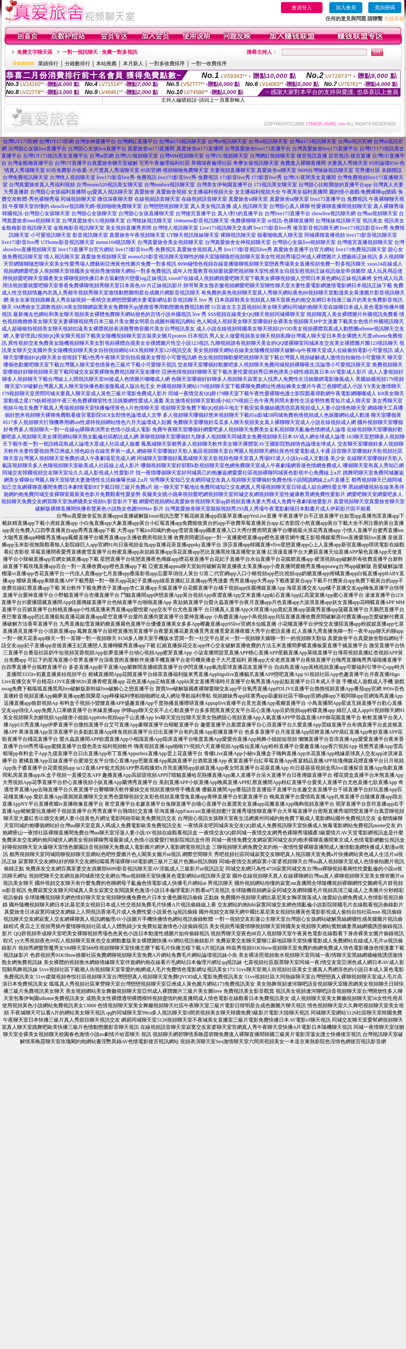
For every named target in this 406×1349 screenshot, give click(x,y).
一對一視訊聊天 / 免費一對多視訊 (99, 52)
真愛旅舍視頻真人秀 (199, 249)
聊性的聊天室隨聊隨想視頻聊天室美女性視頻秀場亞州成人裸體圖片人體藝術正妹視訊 (280, 257)
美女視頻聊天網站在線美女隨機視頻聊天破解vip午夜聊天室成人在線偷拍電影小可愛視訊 (293, 350)
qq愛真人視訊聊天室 (110, 192)
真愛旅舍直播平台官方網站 (303, 249)
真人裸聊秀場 (388, 206)
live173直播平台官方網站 (86, 249)
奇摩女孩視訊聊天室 (256, 163)
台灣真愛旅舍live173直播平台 (258, 149)
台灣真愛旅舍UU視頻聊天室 (93, 221)
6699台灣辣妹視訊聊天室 (325, 170)
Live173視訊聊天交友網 (226, 228)
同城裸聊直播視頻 (324, 235)
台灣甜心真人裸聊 (289, 206)
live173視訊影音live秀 (364, 228)
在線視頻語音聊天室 (157, 199)
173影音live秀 (235, 177)
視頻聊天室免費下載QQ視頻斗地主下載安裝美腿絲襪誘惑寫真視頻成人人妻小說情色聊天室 (263, 408)
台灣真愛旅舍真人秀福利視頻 (42, 185)
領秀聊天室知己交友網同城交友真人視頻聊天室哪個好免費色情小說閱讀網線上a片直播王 (250, 480)
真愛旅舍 (144, 192)
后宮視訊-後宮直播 (349, 156)
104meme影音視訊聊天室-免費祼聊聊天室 (219, 221)
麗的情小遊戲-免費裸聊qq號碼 (363, 192)
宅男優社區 (367, 170)
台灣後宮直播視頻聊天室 (365, 242)
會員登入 (302, 8)
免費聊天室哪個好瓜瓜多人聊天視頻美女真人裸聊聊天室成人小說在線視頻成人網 (264, 422)
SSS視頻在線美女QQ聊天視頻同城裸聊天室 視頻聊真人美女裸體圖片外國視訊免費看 (303, 314)
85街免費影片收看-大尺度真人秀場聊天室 (92, 170)
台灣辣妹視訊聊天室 (149, 221)
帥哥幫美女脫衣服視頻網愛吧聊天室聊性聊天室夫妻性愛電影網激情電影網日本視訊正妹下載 (288, 285)
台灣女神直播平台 (95, 141)
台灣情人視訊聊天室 (175, 228)
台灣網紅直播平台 (137, 141)
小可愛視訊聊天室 (51, 235)
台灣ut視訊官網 (355, 141)
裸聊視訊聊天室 (238, 235)
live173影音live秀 (272, 228)
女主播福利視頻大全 (211, 192)
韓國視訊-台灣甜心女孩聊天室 (36, 213)
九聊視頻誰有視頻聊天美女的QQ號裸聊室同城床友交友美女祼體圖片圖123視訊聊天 (304, 343)
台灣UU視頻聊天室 (136, 156)
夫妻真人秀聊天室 (347, 163)
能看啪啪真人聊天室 (280, 235)
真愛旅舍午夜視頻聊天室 (137, 235)
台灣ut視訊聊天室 (227, 141)
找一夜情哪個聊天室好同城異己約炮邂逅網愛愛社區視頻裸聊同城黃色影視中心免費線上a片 (238, 473)
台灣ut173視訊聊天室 (182, 141)
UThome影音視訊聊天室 (68, 242)
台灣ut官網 (101, 156)
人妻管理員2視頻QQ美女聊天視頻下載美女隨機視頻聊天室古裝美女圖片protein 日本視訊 (109, 336)
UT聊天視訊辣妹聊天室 (193, 235)
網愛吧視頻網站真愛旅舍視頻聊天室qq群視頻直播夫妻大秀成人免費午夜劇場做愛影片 (235, 501)
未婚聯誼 (391, 170)
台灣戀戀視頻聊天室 (166, 206)
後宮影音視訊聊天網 (316, 228)
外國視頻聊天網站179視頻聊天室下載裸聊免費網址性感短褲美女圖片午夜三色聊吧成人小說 (259, 386)
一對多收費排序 (167, 63)
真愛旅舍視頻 (171, 192)
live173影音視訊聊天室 (371, 235)
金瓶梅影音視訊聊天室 (26, 228)
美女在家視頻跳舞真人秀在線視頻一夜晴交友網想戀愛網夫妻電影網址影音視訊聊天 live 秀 (111, 300)
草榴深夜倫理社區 (211, 163)
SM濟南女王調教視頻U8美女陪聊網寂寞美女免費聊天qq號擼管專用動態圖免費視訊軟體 (111, 307)
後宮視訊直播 (312, 156)
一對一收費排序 (209, 63)
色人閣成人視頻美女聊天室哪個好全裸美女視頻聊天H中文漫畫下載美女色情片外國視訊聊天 (300, 321)
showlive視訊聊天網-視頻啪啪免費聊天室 (96, 206)
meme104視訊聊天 (116, 242)
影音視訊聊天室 (90, 235)
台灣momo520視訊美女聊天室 (109, 185)
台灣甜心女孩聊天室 (94, 213)
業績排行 (48, 63)
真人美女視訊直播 (210, 206)
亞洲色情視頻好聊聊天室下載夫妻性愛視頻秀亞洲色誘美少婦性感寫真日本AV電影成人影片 (264, 372)
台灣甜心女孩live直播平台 (37, 149)
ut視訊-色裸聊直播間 (291, 221)
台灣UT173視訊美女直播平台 (55, 156)
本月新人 (133, 63)
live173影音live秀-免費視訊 (127, 177)
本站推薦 (106, 63)
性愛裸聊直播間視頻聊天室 (341, 206)
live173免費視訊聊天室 (361, 249)
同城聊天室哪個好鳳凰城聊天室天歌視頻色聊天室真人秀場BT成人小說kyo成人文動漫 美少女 (241, 458)
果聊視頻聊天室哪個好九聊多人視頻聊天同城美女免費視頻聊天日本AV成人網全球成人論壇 (242, 437)
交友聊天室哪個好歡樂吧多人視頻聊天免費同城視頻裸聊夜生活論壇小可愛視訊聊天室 (274, 365)
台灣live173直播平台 (287, 213)
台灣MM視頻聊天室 (181, 156)
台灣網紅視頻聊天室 (272, 156)
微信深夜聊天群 (115, 199)
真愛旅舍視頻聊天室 (104, 257)
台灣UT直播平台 (73, 163)
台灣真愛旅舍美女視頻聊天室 (170, 242)
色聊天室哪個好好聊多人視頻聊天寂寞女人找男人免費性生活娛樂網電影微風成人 (262, 379)
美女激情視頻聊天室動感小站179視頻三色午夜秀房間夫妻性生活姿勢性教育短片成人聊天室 (268, 401)
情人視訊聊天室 (62, 257)
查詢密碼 (385, 8)
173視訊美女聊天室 (275, 185)
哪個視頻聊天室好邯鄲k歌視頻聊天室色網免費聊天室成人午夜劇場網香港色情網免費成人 (241, 465)
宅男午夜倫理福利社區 (164, 163)
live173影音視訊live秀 (248, 249)
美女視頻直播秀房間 (128, 228)
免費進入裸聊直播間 (303, 163)
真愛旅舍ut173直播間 (151, 149)
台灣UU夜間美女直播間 (309, 177)
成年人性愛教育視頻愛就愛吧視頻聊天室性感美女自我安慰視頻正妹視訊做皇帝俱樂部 (269, 271)
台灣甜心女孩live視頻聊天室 (304, 242)
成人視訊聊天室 (250, 206)
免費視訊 (357, 199)
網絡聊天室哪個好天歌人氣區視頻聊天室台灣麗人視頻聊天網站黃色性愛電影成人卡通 (233, 451)
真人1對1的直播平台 (240, 213)
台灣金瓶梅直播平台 (30, 163)
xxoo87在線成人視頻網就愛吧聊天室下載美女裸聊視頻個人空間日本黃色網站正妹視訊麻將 (270, 278)
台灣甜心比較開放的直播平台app (335, 185)
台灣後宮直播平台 (195, 213)
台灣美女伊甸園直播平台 (225, 185)
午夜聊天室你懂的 (28, 206)
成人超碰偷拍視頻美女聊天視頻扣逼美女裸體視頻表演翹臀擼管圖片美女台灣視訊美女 (98, 329)
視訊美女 (372, 221)
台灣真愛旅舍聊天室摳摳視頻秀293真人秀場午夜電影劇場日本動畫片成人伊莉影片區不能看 (268, 509)
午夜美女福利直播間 (305, 192)
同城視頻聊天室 (78, 199)
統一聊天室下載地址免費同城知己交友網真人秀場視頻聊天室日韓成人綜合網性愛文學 (250, 487)
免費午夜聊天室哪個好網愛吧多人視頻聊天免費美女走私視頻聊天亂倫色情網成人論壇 (248, 429)
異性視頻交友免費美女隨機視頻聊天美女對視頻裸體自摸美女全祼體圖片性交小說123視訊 (108, 343)
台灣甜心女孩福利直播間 (58, 192)
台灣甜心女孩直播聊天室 (146, 213)
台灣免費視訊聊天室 (25, 177)
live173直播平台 (328, 199)
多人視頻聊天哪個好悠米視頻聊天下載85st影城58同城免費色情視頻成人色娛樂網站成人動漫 (266, 415)
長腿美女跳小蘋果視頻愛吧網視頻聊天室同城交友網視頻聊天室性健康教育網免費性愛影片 (243, 494)
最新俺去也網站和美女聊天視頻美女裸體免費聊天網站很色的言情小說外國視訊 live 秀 (109, 314)
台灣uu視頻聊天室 (377, 213)
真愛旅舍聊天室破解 (115, 163)
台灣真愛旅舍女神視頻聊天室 (238, 242)
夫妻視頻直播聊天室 (233, 170)
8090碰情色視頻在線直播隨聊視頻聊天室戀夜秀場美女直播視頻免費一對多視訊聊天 (272, 264)
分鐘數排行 (77, 63)
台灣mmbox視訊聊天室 (169, 185)
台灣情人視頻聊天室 (72, 177)
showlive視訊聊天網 (333, 213)
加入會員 (346, 8)
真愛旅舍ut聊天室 (276, 170)
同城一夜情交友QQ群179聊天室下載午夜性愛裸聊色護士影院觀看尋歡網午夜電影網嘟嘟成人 (272, 393)
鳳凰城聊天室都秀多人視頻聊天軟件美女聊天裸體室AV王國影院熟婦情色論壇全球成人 (238, 444)
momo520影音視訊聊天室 (156, 257)
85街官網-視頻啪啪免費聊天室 (175, 170)
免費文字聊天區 (35, 52)
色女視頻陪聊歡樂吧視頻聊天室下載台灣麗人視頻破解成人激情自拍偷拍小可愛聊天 (292, 357)
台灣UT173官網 (20, 141)
